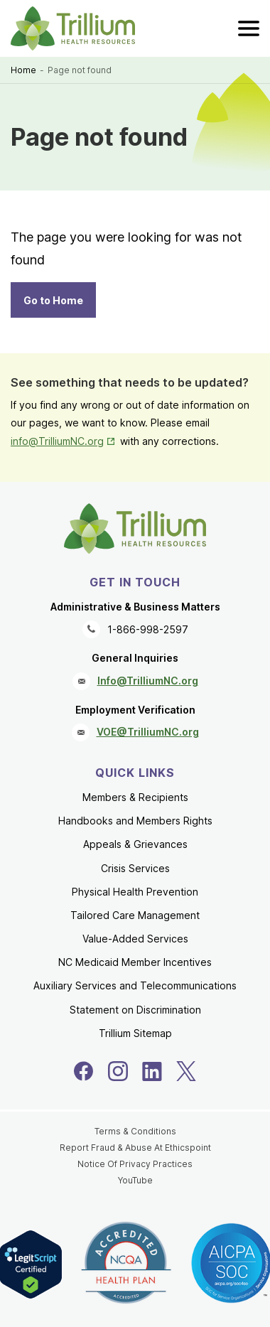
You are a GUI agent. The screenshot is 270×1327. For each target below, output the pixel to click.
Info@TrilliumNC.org (147, 681)
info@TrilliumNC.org (57, 441)
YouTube (135, 1180)
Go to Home (53, 300)
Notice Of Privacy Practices (135, 1164)
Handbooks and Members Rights (135, 821)
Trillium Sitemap (135, 1033)
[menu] (248, 28)
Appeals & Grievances (135, 844)
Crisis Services (135, 868)
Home (23, 70)
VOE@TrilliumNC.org (148, 732)
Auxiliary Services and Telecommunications (135, 985)
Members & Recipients (135, 797)
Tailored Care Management (135, 915)
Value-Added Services (135, 939)
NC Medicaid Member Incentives (135, 962)
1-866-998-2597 (147, 629)
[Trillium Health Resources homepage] (73, 28)
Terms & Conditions (135, 1131)
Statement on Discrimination (135, 1010)
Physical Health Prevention (135, 892)
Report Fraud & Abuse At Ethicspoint (135, 1147)
